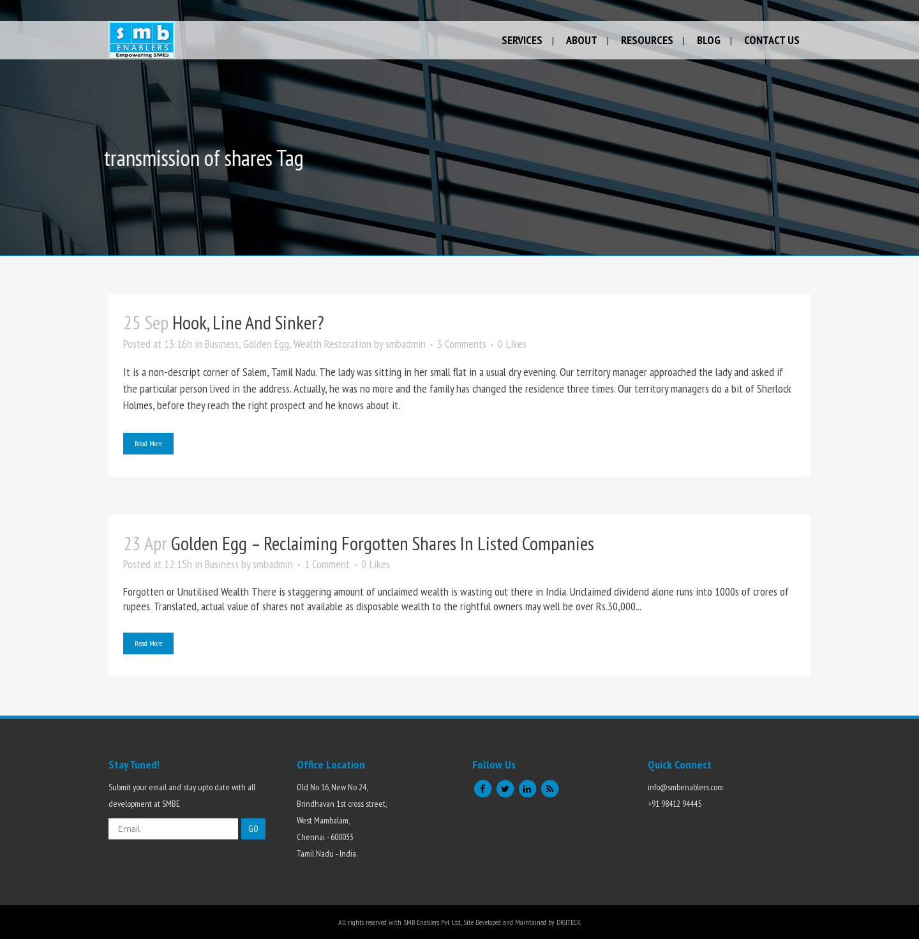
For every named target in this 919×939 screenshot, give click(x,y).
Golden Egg (266, 343)
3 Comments (461, 343)
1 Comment (327, 564)
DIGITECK (569, 922)
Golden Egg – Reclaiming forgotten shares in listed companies (382, 542)
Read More (148, 443)
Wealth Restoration (332, 343)
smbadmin (405, 343)
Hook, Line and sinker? (248, 322)
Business (222, 343)
